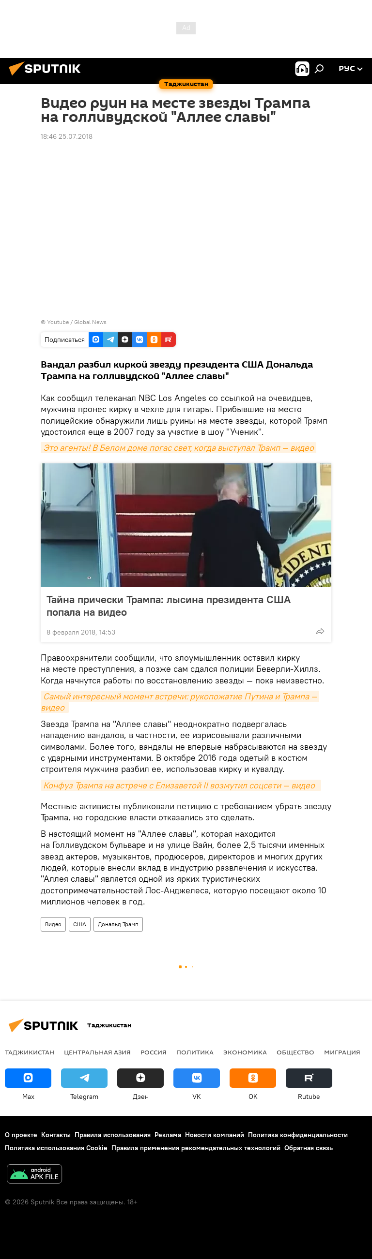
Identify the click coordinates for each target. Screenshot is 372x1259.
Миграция (342, 1052)
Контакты (56, 1134)
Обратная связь (308, 1147)
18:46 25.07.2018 (67, 136)
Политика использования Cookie (56, 1147)
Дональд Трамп (118, 924)
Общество (295, 1052)
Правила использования (113, 1134)
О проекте (21, 1134)
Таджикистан (29, 1052)
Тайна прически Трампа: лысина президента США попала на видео (168, 605)
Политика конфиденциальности (298, 1134)
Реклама (168, 1134)
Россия (153, 1052)
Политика (195, 1052)
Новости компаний (214, 1134)
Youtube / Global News (77, 322)
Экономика (245, 1052)
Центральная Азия (97, 1052)
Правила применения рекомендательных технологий (195, 1147)
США (79, 924)
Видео (53, 924)
